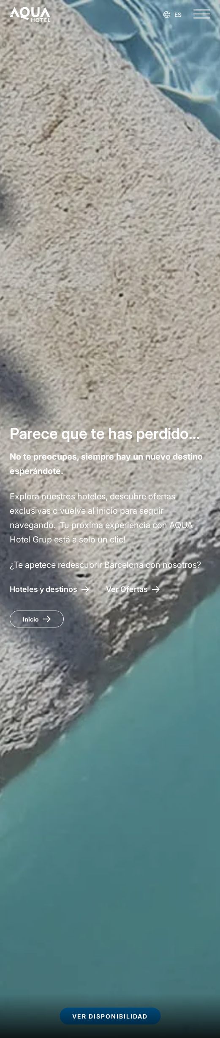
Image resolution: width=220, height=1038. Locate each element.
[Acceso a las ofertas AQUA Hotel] (133, 589)
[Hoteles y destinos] (49, 589)
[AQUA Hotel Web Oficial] (30, 14)
